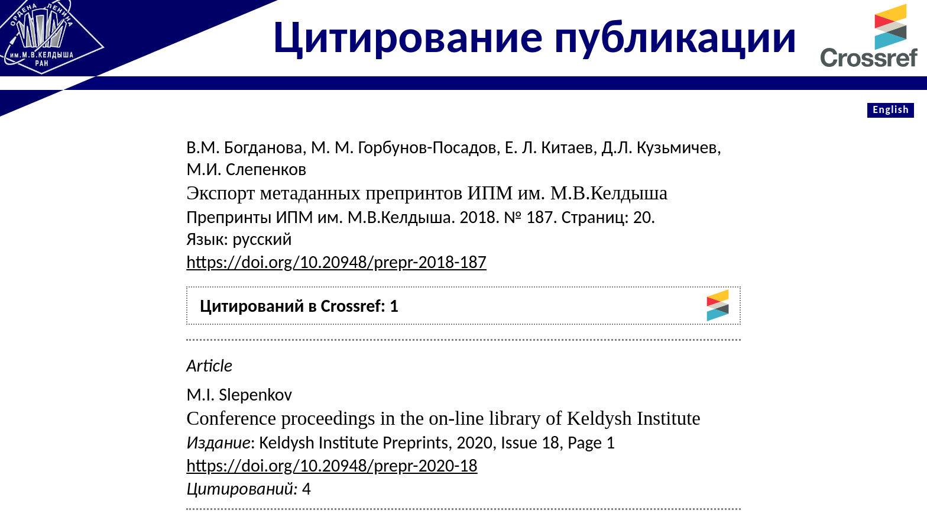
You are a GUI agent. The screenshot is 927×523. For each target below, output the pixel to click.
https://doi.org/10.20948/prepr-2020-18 (332, 465)
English (891, 109)
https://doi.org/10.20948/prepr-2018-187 (336, 262)
